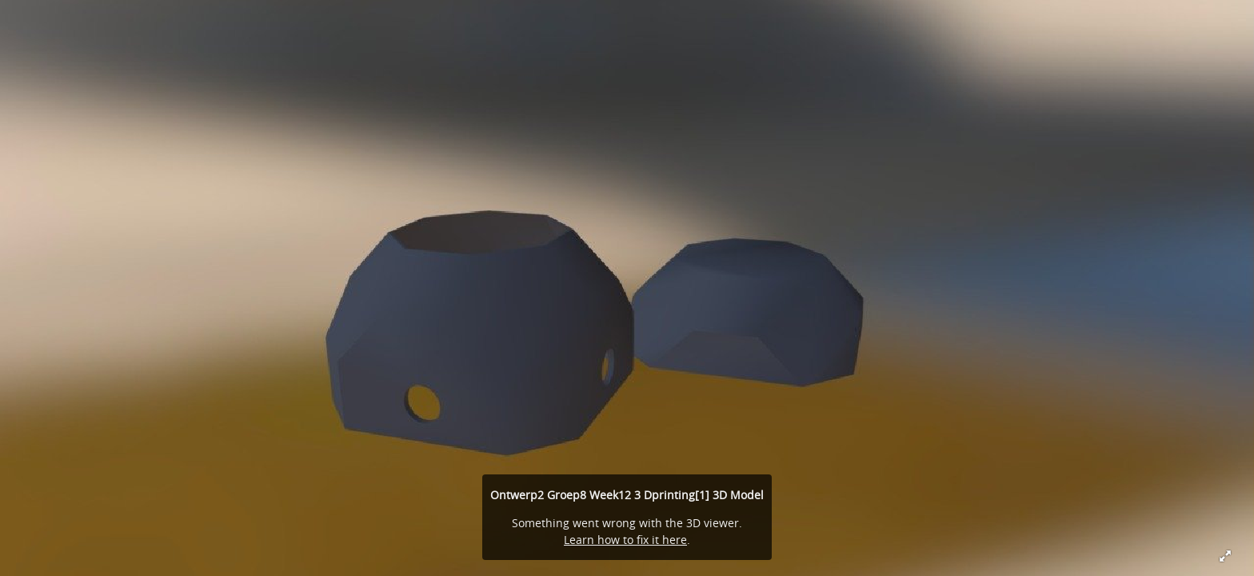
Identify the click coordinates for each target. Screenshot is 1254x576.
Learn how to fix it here (625, 539)
